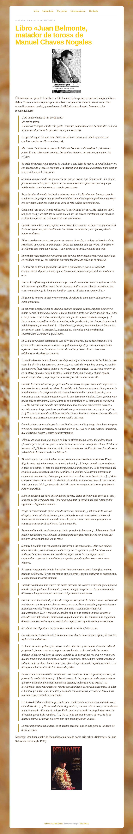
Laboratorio (48, 11)
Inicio (36, 11)
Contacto (93, 11)
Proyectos (62, 11)
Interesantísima (78, 11)
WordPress (84, 824)
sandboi (19, 20)
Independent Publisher (53, 824)
